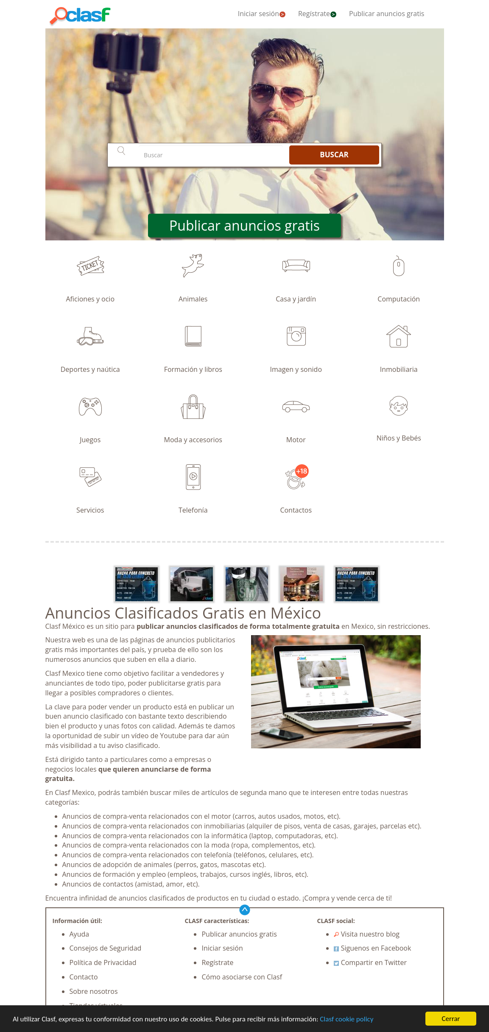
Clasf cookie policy (346, 1019)
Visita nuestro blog (367, 934)
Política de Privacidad (103, 962)
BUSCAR (334, 154)
